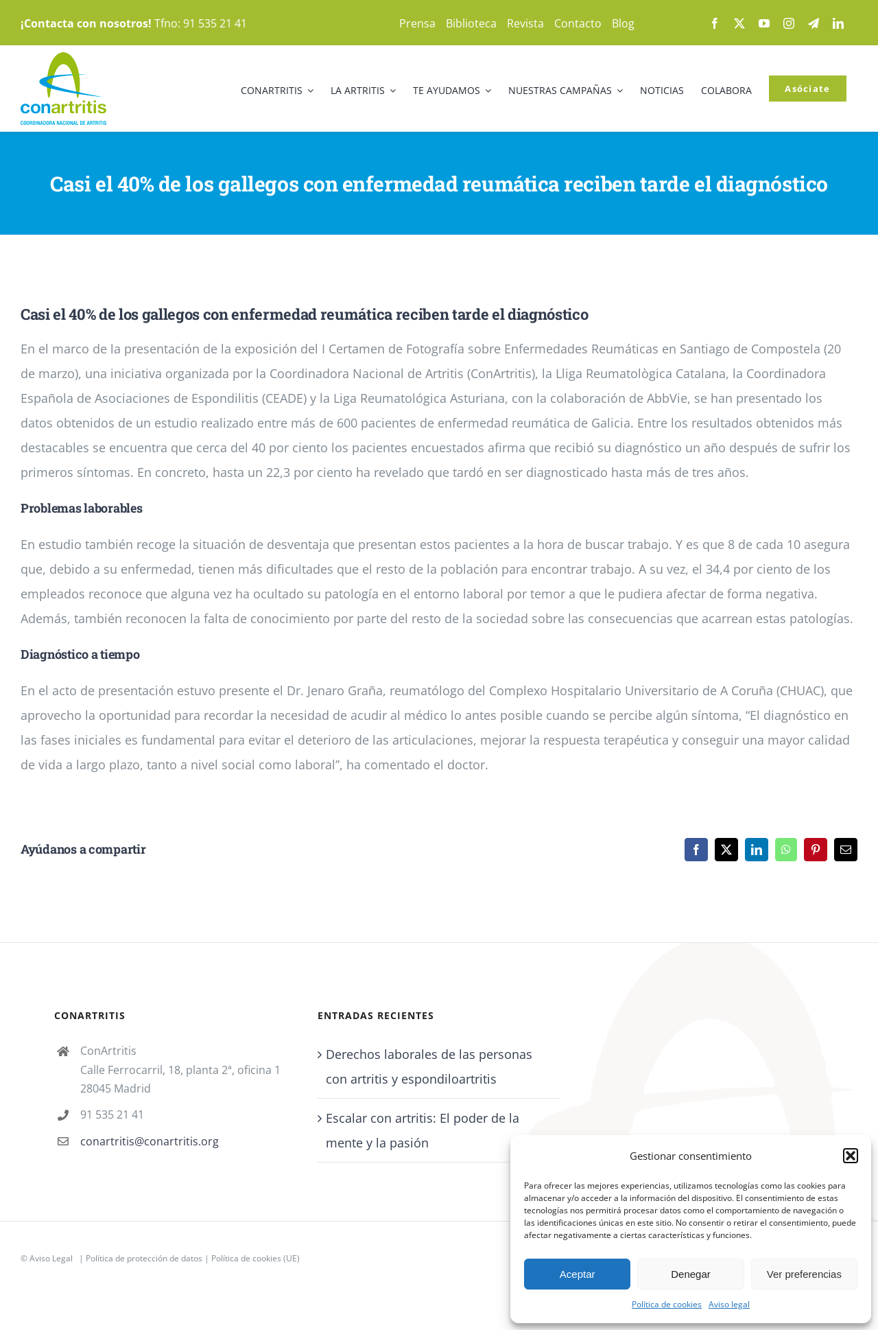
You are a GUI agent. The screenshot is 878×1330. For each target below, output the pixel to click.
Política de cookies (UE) (255, 1258)
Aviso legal (729, 1304)
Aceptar (577, 1274)
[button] (850, 1156)
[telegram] (813, 23)
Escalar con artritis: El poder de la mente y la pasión (422, 1130)
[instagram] (788, 23)
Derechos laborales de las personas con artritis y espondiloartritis (429, 1066)
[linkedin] (838, 23)
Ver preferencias (804, 1274)
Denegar (691, 1274)
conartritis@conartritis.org (149, 1141)
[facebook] (714, 23)
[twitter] (739, 23)
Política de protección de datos (144, 1258)
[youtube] (764, 23)
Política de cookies (667, 1304)
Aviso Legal (51, 1258)
